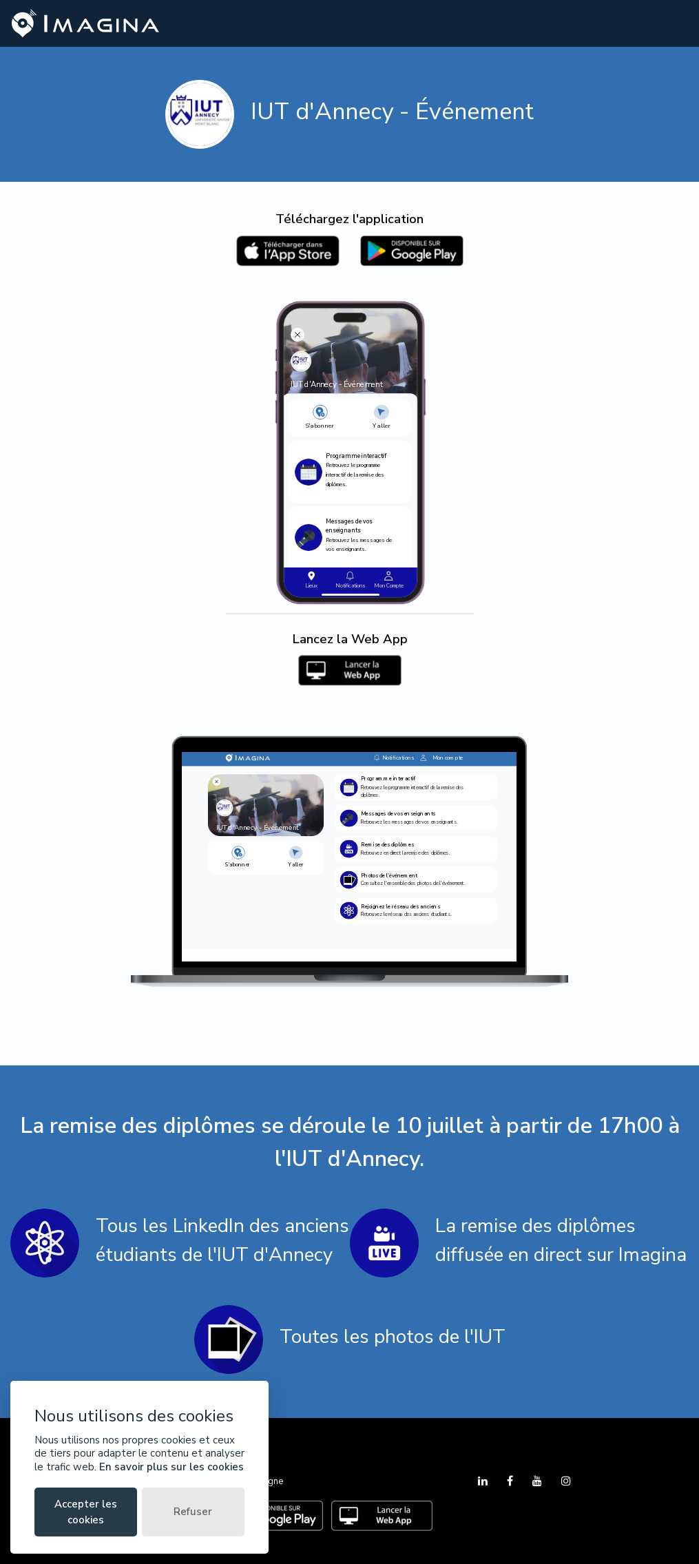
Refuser (193, 1512)
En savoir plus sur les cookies (171, 1467)
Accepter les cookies (85, 1512)
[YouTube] (538, 1481)
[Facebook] (511, 1481)
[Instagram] (566, 1481)
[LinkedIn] (484, 1481)
